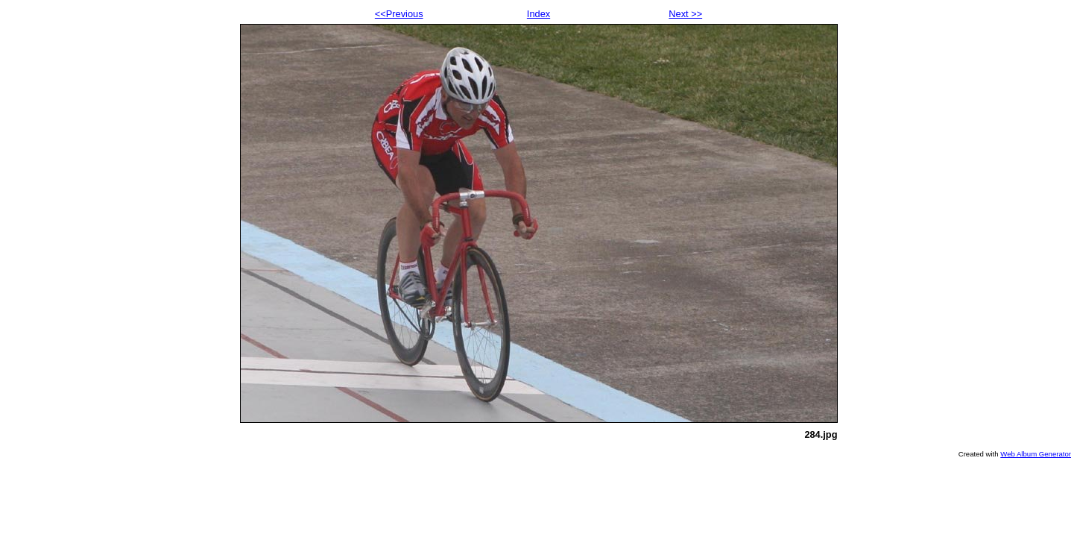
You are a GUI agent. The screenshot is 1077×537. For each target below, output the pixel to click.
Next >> (685, 13)
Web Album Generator (1035, 454)
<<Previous (399, 13)
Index (538, 13)
